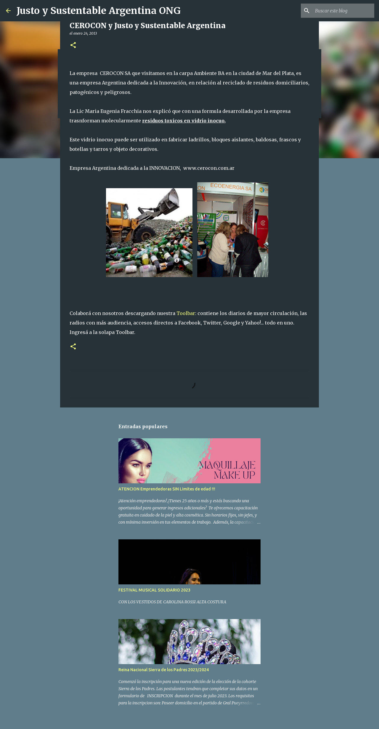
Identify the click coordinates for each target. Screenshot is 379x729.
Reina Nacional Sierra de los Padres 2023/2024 (163, 669)
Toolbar (185, 313)
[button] (73, 45)
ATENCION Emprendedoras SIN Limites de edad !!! (166, 489)
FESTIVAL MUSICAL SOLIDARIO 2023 (154, 590)
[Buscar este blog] (343, 11)
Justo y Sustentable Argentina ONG (99, 11)
